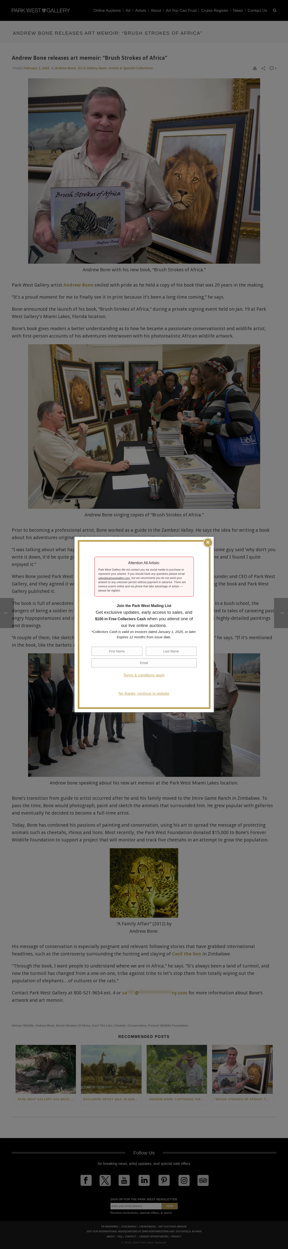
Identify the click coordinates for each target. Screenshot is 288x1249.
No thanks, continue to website (144, 694)
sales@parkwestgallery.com (114, 578)
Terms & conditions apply (144, 675)
